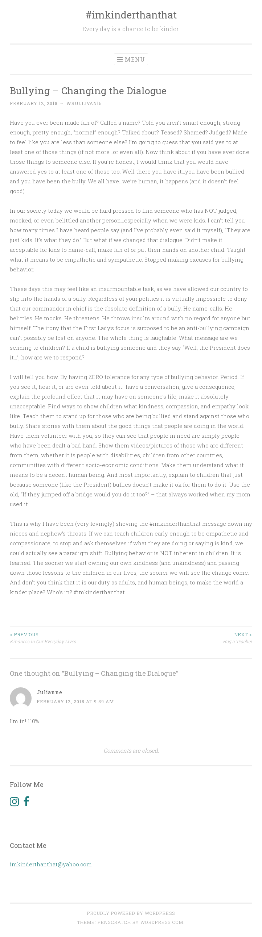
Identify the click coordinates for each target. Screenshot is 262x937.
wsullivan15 (84, 103)
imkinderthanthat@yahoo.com (51, 864)
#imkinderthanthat (131, 14)
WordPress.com (161, 922)
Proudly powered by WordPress (131, 913)
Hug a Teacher (191, 637)
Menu (135, 59)
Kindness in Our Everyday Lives (70, 637)
